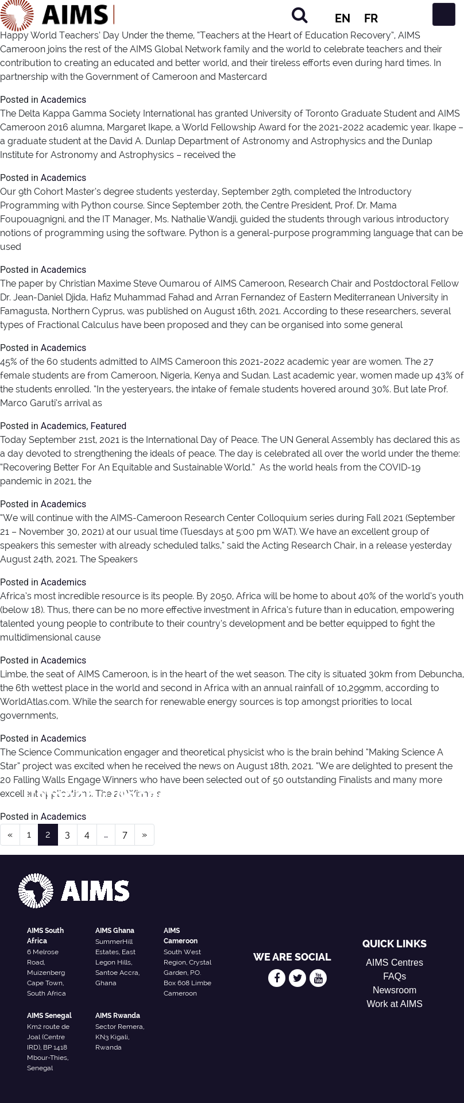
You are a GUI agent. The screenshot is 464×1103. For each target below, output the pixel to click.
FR (371, 18)
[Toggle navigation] (443, 14)
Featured (108, 426)
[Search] (300, 15)
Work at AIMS (394, 1004)
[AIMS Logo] (57, 14)
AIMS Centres (394, 962)
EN (342, 18)
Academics (64, 99)
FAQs (394, 976)
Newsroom (394, 990)
